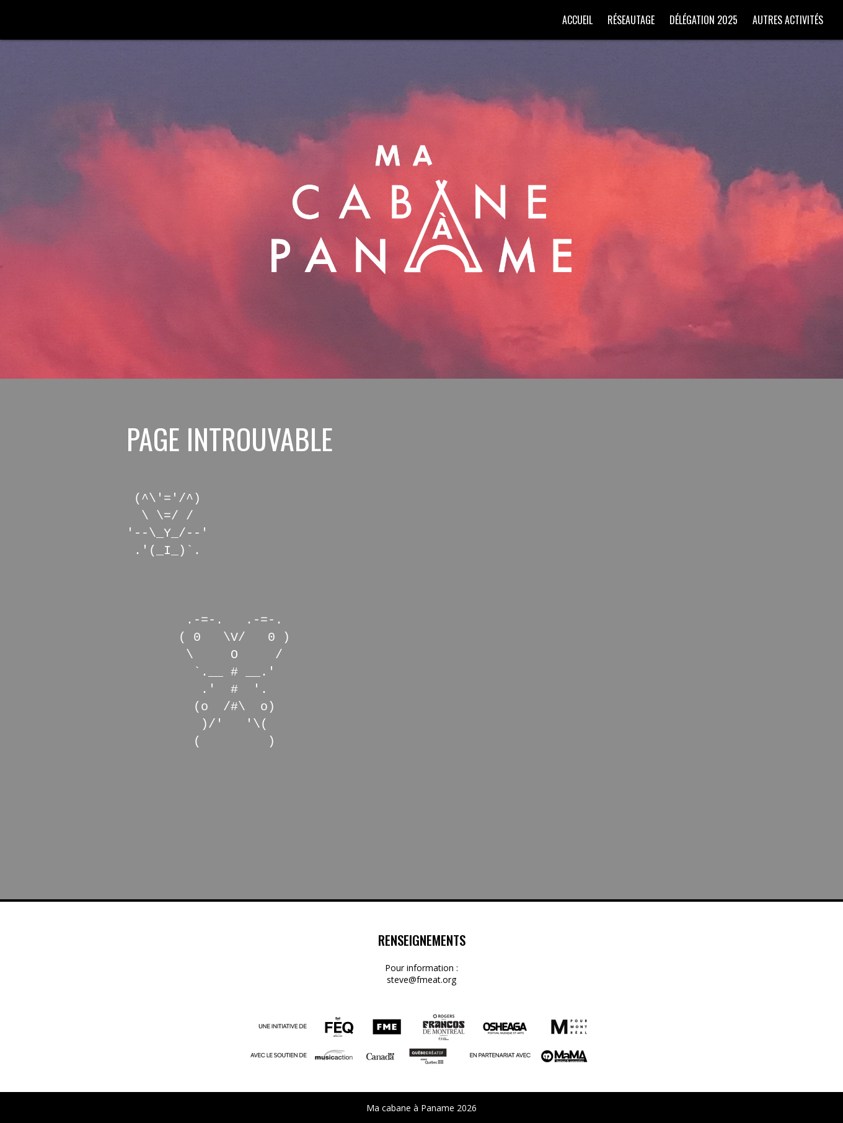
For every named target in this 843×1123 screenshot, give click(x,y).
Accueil (577, 19)
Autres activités (788, 19)
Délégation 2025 (703, 19)
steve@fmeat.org (421, 979)
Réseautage (631, 19)
